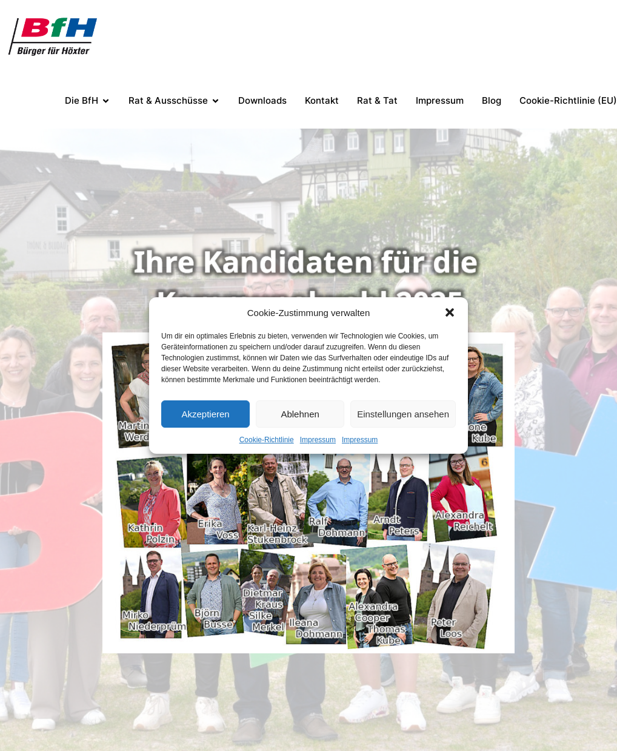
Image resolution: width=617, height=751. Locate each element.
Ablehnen (300, 414)
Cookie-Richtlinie (266, 440)
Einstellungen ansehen (403, 414)
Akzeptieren (205, 414)
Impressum (318, 440)
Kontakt (322, 100)
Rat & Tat (377, 100)
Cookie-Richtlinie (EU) (568, 100)
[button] (450, 312)
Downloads (262, 100)
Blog (491, 100)
